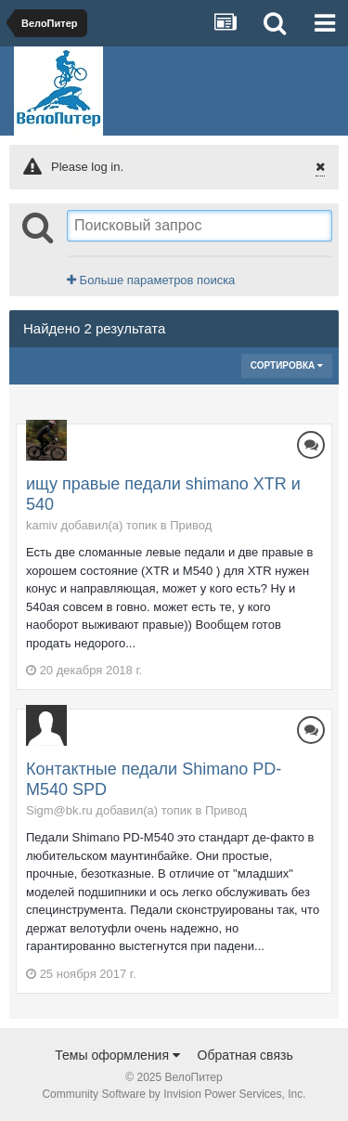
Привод (191, 525)
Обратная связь (245, 1055)
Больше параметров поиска (151, 280)
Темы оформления (117, 1055)
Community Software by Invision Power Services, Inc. (173, 1094)
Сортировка (287, 365)
